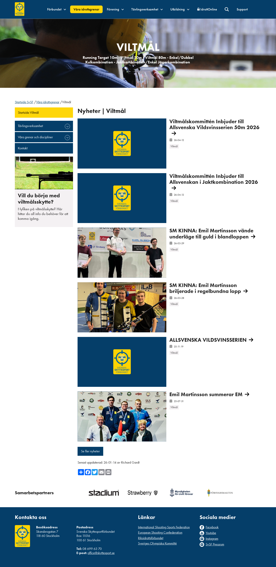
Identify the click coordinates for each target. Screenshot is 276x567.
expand (67, 126)
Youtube (211, 533)
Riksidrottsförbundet (150, 538)
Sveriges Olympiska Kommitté (157, 543)
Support (242, 9)
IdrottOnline (208, 9)
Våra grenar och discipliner (35, 137)
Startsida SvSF (24, 102)
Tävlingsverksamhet (147, 9)
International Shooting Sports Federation (164, 527)
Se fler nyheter (90, 451)
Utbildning (179, 9)
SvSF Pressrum (215, 544)
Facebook (212, 527)
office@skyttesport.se (101, 553)
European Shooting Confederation (160, 532)
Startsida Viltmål (28, 112)
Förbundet (56, 9)
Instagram (212, 539)
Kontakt (23, 148)
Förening (115, 9)
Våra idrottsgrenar (86, 9)
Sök (226, 9)
